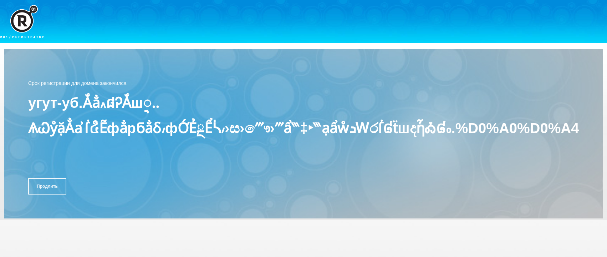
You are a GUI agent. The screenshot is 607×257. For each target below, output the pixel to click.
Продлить (47, 186)
